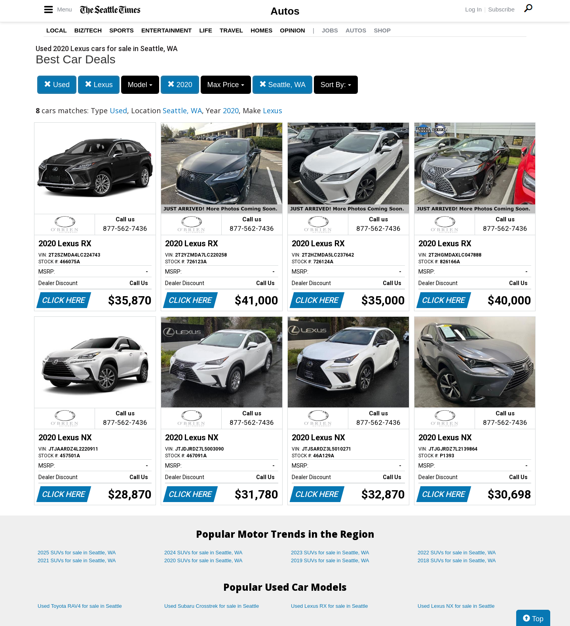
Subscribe (501, 9)
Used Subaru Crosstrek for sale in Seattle (211, 606)
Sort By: (336, 85)
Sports (121, 30)
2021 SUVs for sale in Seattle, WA (77, 560)
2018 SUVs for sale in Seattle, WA (457, 560)
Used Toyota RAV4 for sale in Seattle (80, 606)
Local (56, 30)
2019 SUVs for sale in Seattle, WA (330, 560)
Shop (382, 30)
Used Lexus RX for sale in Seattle (329, 606)
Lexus (99, 84)
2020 (179, 84)
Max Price (225, 85)
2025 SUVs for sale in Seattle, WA (77, 553)
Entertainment (166, 30)
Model (140, 85)
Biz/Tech (88, 30)
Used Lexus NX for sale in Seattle (456, 606)
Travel (231, 30)
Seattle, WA (282, 84)
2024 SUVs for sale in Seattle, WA (203, 553)
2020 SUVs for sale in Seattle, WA (203, 560)
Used (57, 84)
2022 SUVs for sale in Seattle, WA (457, 553)
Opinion (292, 30)
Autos (285, 11)
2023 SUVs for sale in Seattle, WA (330, 553)
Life (205, 30)
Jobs (330, 30)
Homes (261, 30)
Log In (473, 9)
